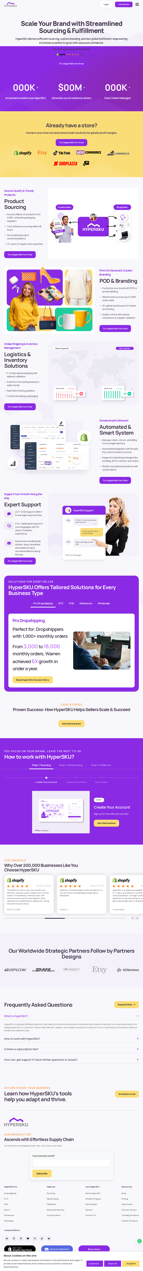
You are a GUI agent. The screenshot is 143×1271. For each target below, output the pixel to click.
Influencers (9, 1215)
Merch (7, 1210)
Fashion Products (130, 1221)
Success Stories (129, 1210)
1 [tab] (14, 918)
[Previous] (133, 918)
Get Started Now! (71, 723)
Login (106, 4)
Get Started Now (106, 823)
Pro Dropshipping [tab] (43, 603)
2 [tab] (34, 918)
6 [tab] (115, 918)
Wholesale (9, 1221)
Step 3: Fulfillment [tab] (101, 765)
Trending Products (130, 1215)
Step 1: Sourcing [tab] (41, 765)
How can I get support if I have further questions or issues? (41, 1060)
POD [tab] (71, 603)
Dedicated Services (56, 1210)
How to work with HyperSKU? (22, 1039)
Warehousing (53, 1199)
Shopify (134, 448)
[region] (71, 1261)
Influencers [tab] (86, 603)
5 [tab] (95, 918)
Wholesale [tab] (104, 603)
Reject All (112, 1263)
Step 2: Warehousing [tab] (71, 765)
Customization (53, 1215)
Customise (94, 1263)
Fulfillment (51, 1204)
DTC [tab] (61, 603)
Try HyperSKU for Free (71, 63)
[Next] (137, 918)
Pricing (125, 1199)
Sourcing (51, 1193)
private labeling (110, 291)
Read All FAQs (127, 1004)
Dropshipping (10, 1193)
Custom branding (16, 396)
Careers (89, 1210)
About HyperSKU (92, 1193)
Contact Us (90, 1215)
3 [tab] (55, 918)
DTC (6, 1199)
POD (6, 1204)
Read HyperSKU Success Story (32, 679)
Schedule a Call (127, 1094)
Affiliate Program (93, 1199)
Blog (124, 1193)
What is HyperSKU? (16, 1016)
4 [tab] (75, 918)
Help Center (127, 1204)
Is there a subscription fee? (21, 1049)
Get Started (124, 4)
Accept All (130, 1263)
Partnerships (91, 1204)
